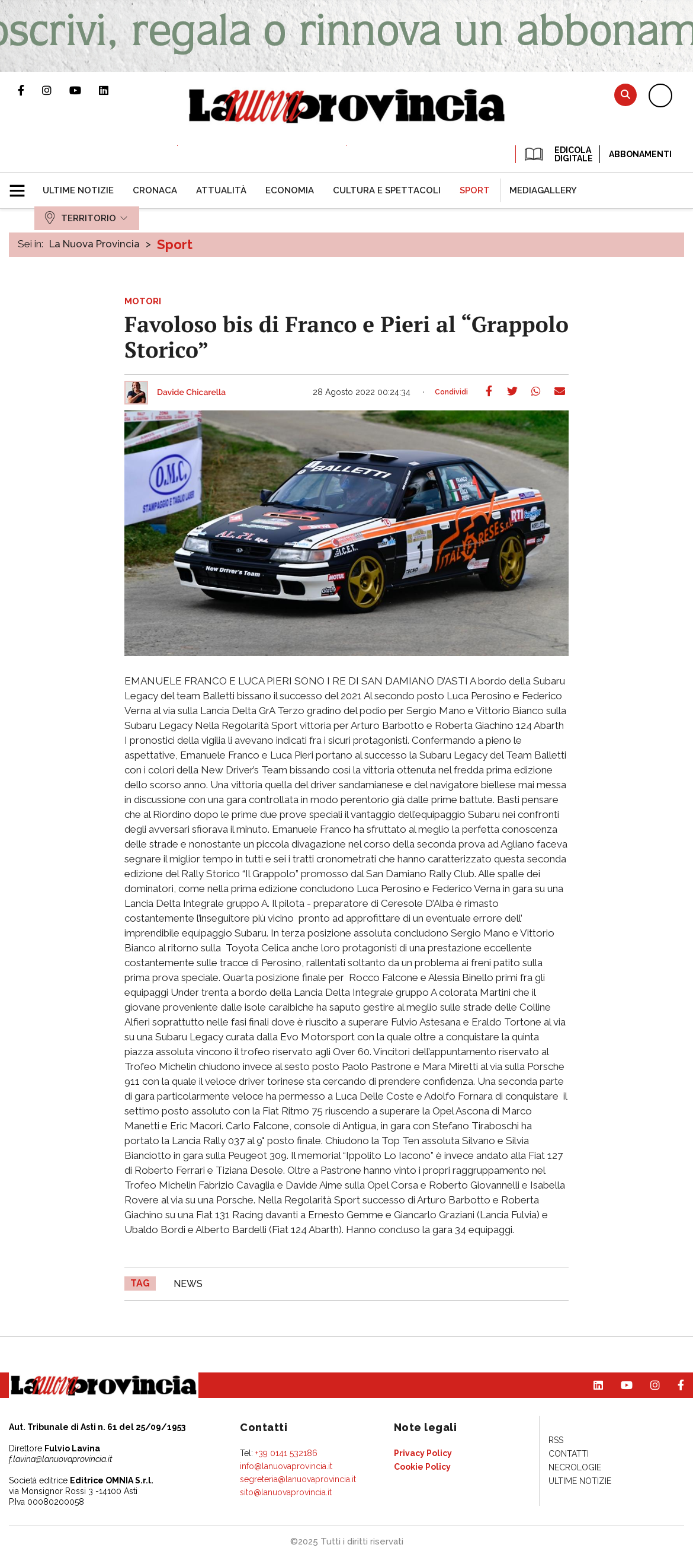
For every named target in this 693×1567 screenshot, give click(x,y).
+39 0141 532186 (286, 1453)
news (188, 1283)
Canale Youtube (84, 90)
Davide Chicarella (191, 392)
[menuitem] (78, 190)
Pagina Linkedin (112, 90)
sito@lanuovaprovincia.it (286, 1492)
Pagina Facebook (30, 90)
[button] (21, 186)
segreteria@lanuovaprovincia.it (298, 1479)
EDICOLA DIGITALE (558, 154)
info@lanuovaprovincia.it (286, 1466)
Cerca (625, 95)
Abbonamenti (640, 154)
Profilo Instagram (55, 90)
